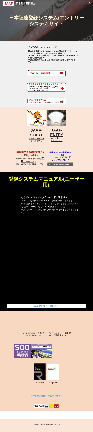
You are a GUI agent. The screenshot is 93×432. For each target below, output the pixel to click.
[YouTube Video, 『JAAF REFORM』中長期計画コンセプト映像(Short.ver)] (60, 322)
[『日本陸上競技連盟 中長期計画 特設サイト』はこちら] (46, 396)
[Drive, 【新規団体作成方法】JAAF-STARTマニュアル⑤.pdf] (66, 287)
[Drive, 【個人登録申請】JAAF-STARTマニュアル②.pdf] (26, 259)
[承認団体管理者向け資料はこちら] (46, 306)
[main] (46, 21)
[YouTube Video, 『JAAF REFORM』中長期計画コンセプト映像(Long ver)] (32, 322)
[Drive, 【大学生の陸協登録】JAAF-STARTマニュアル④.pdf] (26, 287)
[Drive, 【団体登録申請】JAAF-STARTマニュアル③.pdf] (66, 259)
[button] (90, 3)
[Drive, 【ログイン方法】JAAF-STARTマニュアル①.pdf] (46, 232)
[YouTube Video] (66, 351)
